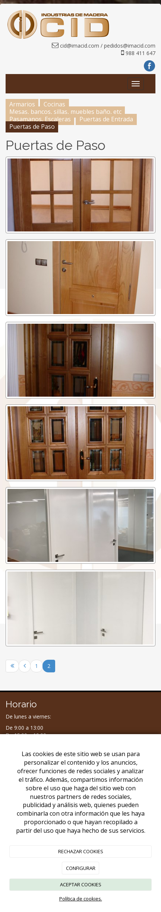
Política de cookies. (80, 898)
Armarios (22, 104)
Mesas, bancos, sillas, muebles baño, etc (65, 112)
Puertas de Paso (32, 126)
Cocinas (54, 104)
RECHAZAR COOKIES (80, 851)
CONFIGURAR (80, 868)
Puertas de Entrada (106, 119)
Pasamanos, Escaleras (40, 119)
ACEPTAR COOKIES (80, 884)
